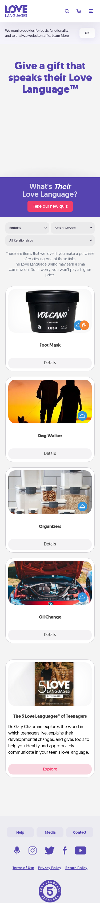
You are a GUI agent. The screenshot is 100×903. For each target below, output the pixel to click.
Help (20, 832)
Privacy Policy (49, 867)
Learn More (60, 35)
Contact (79, 832)
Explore (50, 769)
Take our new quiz (50, 206)
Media (50, 832)
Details (50, 363)
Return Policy (76, 867)
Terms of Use (23, 867)
